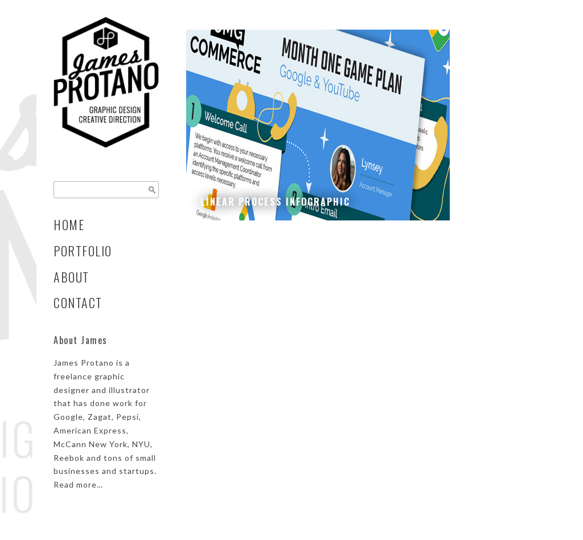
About (71, 277)
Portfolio (83, 251)
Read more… (78, 484)
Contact (78, 302)
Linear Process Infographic (275, 201)
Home (69, 224)
